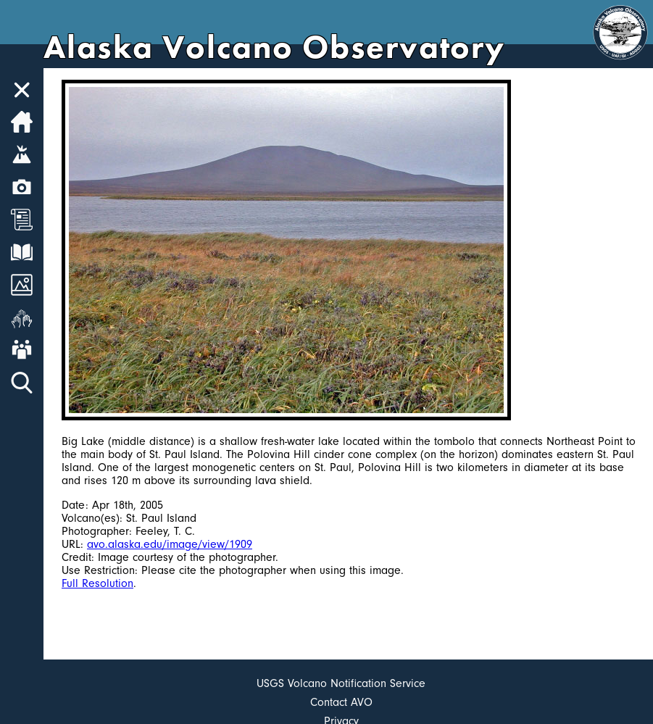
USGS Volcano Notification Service (341, 683)
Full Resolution (97, 583)
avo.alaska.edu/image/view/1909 (169, 544)
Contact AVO (341, 702)
